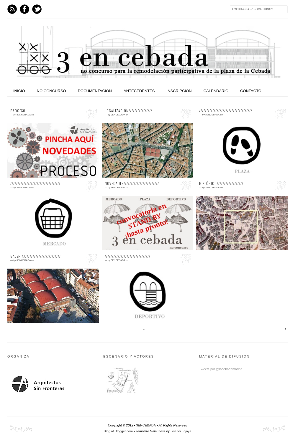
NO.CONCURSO (51, 91)
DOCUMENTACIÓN (95, 91)
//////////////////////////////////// (225, 110)
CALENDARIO (216, 91)
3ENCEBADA (146, 425)
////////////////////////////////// (35, 183)
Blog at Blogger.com (118, 431)
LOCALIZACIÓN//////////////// (128, 110)
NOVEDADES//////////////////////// (132, 183)
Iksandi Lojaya (181, 431)
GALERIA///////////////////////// (35, 256)
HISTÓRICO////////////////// (221, 183)
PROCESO (17, 110)
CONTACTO (250, 91)
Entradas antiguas (284, 329)
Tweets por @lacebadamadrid (220, 369)
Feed (12, 9)
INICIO (19, 91)
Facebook (24, 9)
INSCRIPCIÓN (178, 91)
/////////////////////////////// (127, 256)
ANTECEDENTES (139, 91)
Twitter (37, 9)
